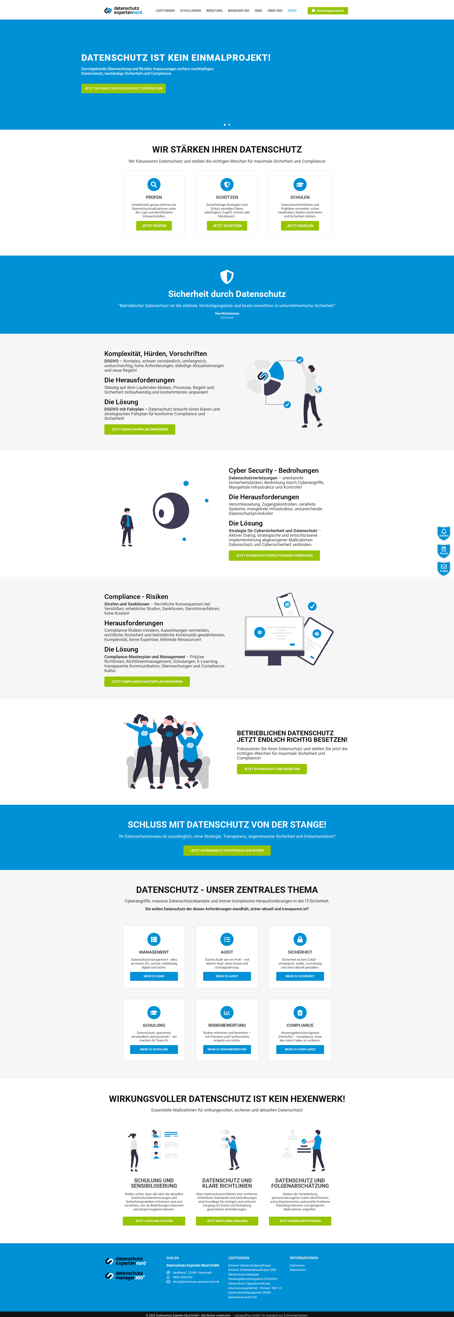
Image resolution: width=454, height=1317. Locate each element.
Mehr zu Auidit (227, 976)
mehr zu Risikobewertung (227, 1049)
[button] (165, 10)
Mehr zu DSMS (154, 976)
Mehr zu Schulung (154, 1049)
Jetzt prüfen (154, 226)
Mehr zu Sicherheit (300, 976)
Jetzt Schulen (300, 226)
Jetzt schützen (227, 226)
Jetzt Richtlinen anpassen (227, 1221)
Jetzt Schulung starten (154, 1221)
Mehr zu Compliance (300, 1049)
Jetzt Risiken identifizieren (300, 1221)
